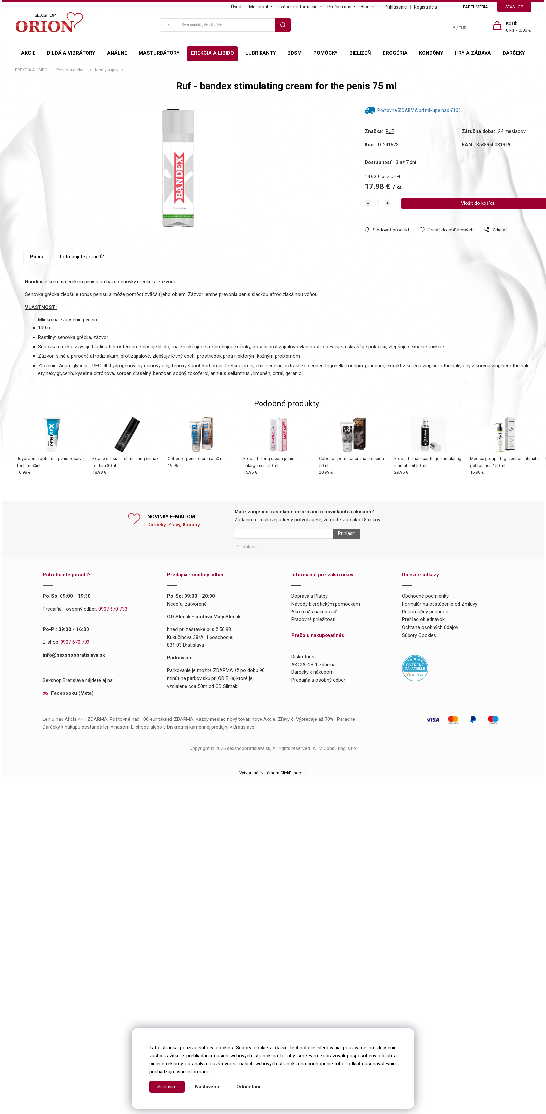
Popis (36, 278)
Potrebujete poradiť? (82, 278)
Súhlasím (167, 1087)
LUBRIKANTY (260, 53)
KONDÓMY (431, 53)
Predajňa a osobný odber (318, 698)
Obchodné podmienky (425, 614)
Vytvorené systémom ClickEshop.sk (273, 791)
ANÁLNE (117, 53)
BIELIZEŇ (360, 53)
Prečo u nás (339, 6)
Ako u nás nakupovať (314, 630)
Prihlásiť (343, 555)
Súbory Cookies (419, 653)
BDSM (294, 53)
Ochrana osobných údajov (430, 646)
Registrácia (425, 7)
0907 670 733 (112, 627)
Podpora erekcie (71, 70)
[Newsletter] (284, 555)
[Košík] (518, 27)
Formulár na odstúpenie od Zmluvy (439, 622)
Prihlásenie (396, 7)
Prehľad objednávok (423, 638)
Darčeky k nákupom (312, 690)
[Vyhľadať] (168, 25)
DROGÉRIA (395, 53)
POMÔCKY (325, 53)
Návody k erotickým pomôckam (325, 622)
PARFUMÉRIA (475, 6)
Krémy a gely (106, 70)
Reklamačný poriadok (425, 630)
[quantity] (378, 203)
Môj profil (258, 6)
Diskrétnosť (303, 675)
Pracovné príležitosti (313, 638)
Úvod (236, 6)
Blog (365, 6)
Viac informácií (192, 1071)
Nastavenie (208, 1087)
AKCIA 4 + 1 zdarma (313, 683)
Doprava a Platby (309, 614)
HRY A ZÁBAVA (473, 53)
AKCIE (28, 53)
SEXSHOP (514, 6)
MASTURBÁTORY (159, 53)
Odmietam (249, 1087)
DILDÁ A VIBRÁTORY (71, 53)
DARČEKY (514, 53)
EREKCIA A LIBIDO (212, 53)
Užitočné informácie (298, 6)
